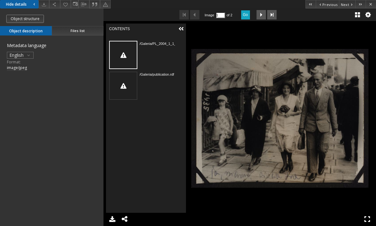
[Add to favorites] (65, 4)
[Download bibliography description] (83, 4)
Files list (78, 30)
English (20, 55)
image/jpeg (17, 67)
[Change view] (74, 4)
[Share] (54, 4)
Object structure (25, 18)
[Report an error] (105, 4)
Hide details (21, 4)
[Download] (44, 4)
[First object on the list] (310, 4)
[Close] (371, 4)
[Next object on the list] (347, 4)
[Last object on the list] (360, 4)
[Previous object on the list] (327, 4)
